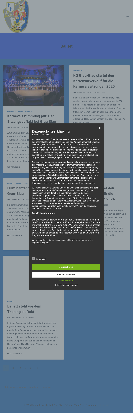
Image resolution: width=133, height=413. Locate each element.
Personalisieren (66, 281)
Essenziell (39, 258)
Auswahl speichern (65, 275)
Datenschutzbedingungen (66, 285)
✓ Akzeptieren (66, 267)
